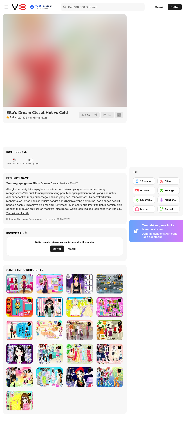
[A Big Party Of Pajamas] (49, 377)
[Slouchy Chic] (19, 377)
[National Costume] (79, 354)
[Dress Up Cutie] (49, 307)
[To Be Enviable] (19, 400)
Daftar (175, 7)
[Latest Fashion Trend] (110, 377)
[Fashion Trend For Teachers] (79, 330)
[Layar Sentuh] (144, 199)
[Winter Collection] (49, 354)
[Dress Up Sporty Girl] (110, 354)
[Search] (65, 7)
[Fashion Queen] (19, 330)
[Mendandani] (168, 199)
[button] (17, 213)
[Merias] (144, 209)
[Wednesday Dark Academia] (79, 283)
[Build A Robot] (110, 283)
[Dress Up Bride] (79, 307)
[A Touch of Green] (110, 307)
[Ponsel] (168, 209)
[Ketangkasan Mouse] (168, 190)
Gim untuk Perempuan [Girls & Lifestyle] (29, 219)
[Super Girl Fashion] (110, 330)
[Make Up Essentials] (19, 354)
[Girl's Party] (49, 330)
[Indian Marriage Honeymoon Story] (49, 283)
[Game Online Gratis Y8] (19, 7)
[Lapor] (107, 115)
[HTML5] (144, 190)
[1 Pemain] (144, 181)
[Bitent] (168, 181)
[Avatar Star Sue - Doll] (19, 307)
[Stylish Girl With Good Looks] (79, 377)
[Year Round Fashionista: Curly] (19, 283)
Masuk (159, 7)
